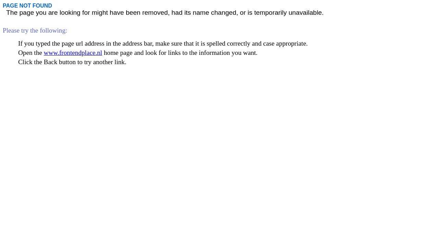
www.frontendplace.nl (73, 52)
